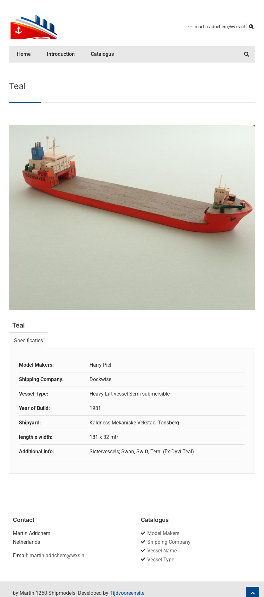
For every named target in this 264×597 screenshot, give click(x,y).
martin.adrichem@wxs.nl (58, 555)
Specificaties (28, 340)
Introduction (61, 54)
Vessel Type (160, 560)
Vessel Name (162, 551)
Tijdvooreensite (127, 593)
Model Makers (163, 533)
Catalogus (102, 54)
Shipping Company (169, 542)
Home (24, 54)
